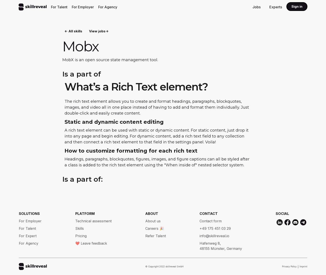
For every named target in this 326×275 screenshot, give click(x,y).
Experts (275, 7)
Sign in (296, 6)
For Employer (83, 7)
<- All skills (73, 31)
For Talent (59, 7)
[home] (33, 6)
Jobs (256, 7)
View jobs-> (99, 31)
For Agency (107, 7)
